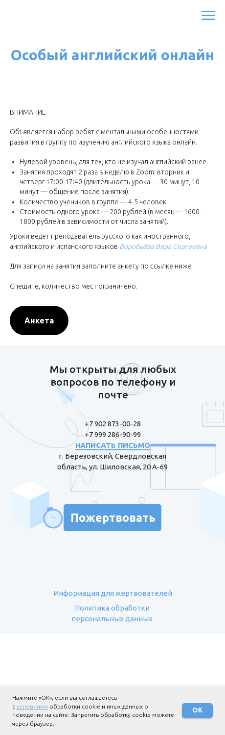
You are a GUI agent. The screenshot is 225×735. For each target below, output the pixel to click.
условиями (32, 706)
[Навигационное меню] (208, 16)
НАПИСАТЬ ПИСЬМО (112, 445)
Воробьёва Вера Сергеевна (163, 246)
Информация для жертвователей (112, 593)
